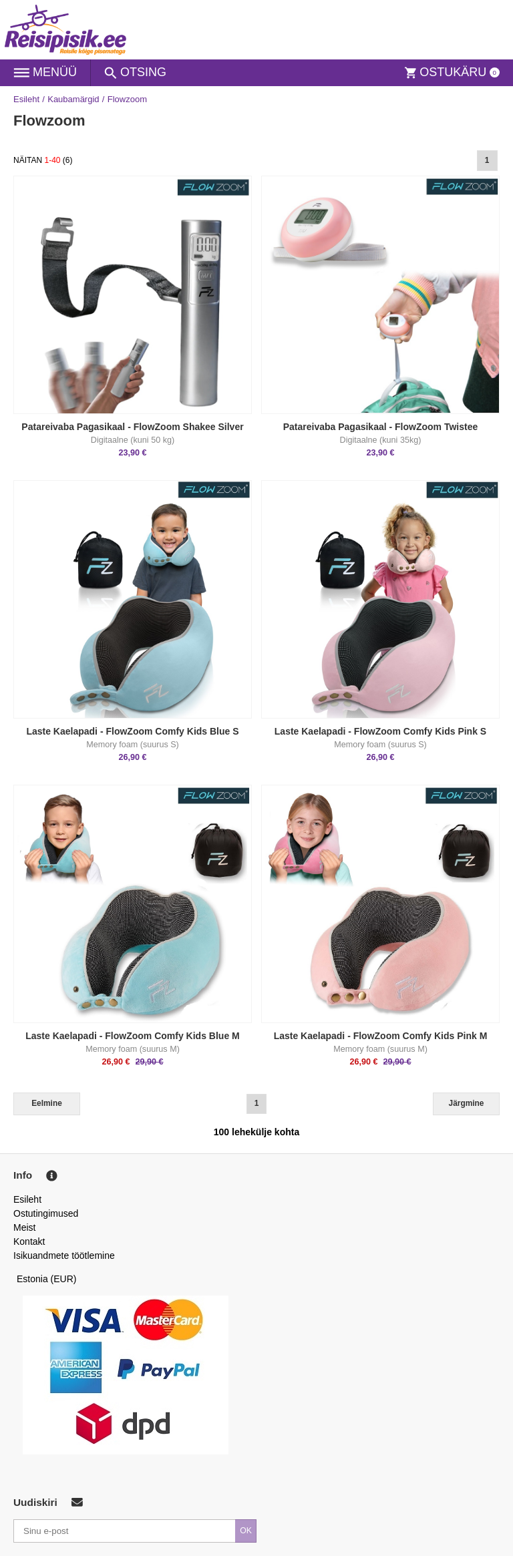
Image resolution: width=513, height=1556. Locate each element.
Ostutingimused (45, 1213)
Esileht (26, 99)
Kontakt (29, 1241)
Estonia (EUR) (47, 1279)
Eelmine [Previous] (46, 1103)
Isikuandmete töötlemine (64, 1255)
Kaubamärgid (73, 99)
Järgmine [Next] (466, 1103)
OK (246, 1530)
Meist (24, 1227)
